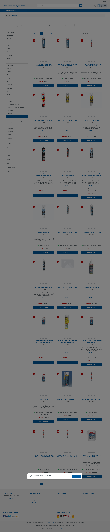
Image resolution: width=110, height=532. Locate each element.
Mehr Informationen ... (45, 476)
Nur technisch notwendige (63, 476)
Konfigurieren (76, 476)
